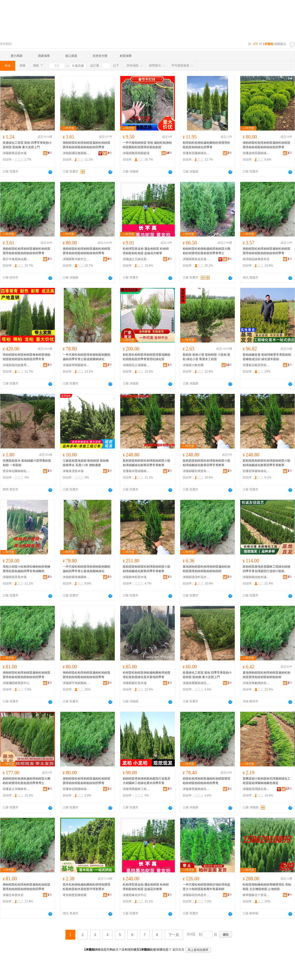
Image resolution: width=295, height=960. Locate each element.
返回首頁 (178, 949)
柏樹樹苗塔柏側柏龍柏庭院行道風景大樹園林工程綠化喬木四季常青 (146, 781)
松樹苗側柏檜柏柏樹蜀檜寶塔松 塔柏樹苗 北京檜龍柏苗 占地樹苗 (267, 887)
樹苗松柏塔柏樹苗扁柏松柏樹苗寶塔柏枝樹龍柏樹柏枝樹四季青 (206, 781)
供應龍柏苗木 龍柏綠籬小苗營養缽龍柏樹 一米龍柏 (27, 463)
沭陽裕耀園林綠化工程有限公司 (196, 683)
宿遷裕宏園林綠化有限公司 (196, 153)
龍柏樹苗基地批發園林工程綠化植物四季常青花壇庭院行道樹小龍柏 (266, 569)
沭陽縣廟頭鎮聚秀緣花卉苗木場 (16, 365)
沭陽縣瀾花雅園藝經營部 (76, 153)
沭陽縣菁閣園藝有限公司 (76, 365)
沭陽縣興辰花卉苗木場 (196, 259)
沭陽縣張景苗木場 (15, 577)
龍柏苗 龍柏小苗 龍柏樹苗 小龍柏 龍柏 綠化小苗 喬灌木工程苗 (206, 357)
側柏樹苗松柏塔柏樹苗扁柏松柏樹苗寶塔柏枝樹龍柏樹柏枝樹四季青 (86, 145)
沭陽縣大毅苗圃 (193, 365)
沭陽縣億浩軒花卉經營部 (196, 577)
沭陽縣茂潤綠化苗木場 (256, 789)
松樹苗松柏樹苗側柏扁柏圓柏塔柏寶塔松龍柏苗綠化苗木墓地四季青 (146, 675)
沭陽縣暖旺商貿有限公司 (196, 471)
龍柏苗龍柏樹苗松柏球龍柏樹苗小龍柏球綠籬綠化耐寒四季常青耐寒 (146, 463)
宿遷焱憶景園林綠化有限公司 (256, 153)
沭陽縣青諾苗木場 (15, 153)
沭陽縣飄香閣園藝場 (136, 153)
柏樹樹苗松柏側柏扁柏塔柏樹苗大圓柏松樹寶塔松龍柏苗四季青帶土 (206, 251)
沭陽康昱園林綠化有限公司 (196, 789)
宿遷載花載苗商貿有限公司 (256, 365)
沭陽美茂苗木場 (73, 471)
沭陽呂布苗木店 (13, 895)
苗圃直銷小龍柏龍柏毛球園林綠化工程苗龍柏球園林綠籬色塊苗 (266, 781)
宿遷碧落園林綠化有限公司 (256, 471)
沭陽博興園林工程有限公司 (136, 789)
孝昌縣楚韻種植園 (75, 895)
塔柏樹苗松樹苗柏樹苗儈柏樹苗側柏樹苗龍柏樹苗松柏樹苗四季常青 (26, 357)
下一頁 (174, 935)
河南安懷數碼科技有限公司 (256, 683)
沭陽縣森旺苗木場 (135, 683)
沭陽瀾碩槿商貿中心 (16, 683)
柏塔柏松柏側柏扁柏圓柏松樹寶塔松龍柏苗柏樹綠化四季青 (206, 145)
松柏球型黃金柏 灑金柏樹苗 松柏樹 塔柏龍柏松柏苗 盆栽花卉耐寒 (146, 251)
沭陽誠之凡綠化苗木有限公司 (136, 259)
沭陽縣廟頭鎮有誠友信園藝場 (256, 577)
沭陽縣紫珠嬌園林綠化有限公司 (76, 577)
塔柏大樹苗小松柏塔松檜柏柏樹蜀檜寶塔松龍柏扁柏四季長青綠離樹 (26, 569)
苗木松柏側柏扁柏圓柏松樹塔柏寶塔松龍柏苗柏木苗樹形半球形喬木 (86, 887)
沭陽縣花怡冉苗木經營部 (196, 895)
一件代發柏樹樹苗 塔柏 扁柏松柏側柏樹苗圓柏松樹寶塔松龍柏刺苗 (147, 145)
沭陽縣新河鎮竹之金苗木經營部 (76, 259)
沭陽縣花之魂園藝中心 (136, 365)
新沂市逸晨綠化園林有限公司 (16, 259)
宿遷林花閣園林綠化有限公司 (76, 789)
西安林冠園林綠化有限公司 (16, 471)
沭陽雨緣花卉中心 (135, 895)
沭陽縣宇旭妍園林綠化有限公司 (76, 683)
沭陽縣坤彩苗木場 (135, 577)
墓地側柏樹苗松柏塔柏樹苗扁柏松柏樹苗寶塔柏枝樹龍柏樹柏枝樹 (206, 569)
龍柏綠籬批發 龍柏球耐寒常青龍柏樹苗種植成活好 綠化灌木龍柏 (267, 357)
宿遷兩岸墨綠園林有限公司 (136, 471)
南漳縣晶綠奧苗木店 (256, 259)
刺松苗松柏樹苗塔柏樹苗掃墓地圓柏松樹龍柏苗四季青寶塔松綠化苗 (146, 357)
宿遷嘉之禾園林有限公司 (16, 789)
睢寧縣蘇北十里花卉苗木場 (256, 895)
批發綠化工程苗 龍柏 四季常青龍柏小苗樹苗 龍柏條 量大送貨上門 (27, 145)
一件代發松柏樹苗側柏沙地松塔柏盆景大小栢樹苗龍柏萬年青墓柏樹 (206, 887)
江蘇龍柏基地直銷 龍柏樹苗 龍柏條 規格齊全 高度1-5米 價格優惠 (86, 463)
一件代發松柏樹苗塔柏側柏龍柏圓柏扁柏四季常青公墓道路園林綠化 (86, 357)
